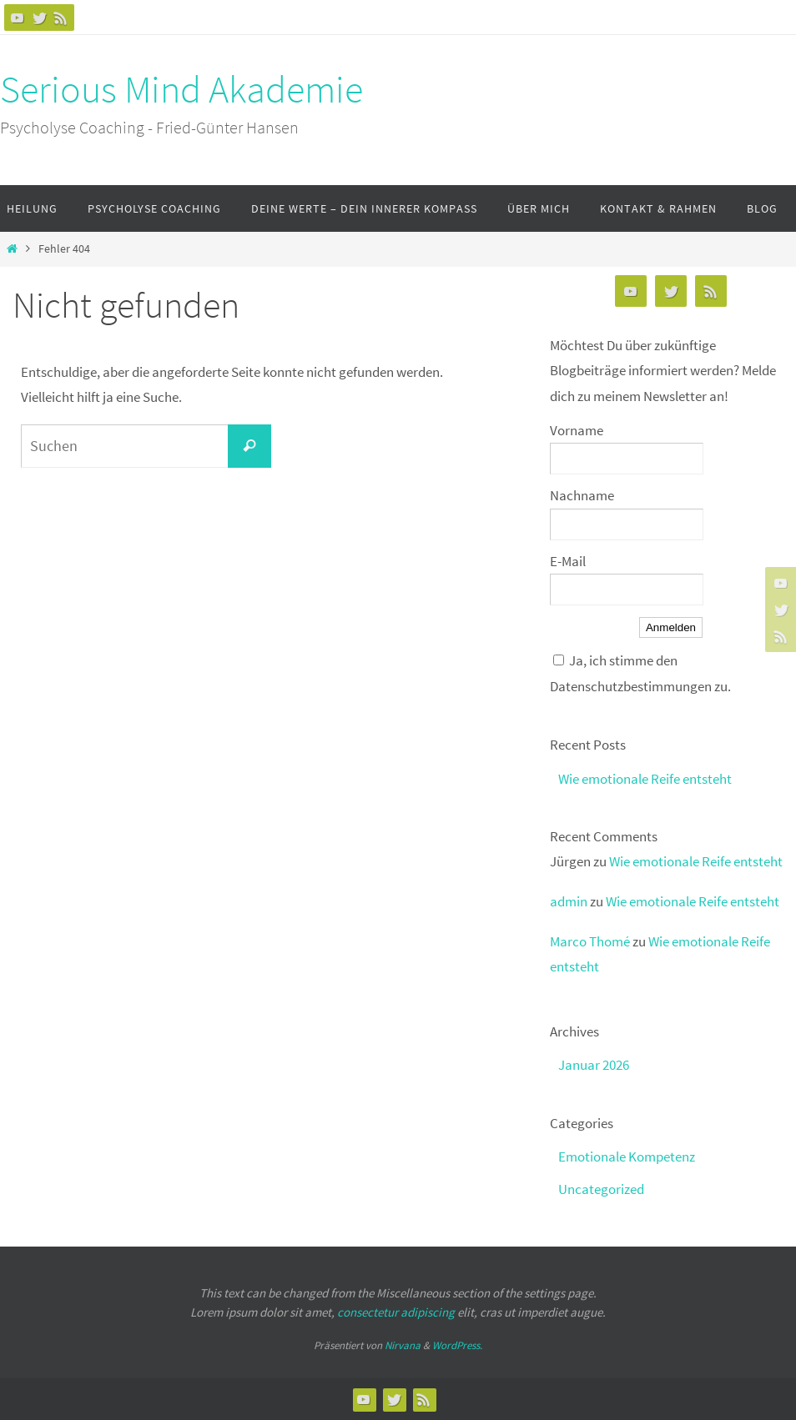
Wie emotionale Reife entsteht (645, 779)
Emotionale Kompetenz (626, 1156)
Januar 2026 (593, 1065)
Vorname (576, 430)
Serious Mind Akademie (181, 89)
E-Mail (568, 561)
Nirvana (403, 1345)
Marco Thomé (590, 941)
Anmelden (671, 627)
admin (568, 901)
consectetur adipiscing (396, 1312)
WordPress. (457, 1345)
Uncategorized (601, 1189)
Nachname (582, 495)
